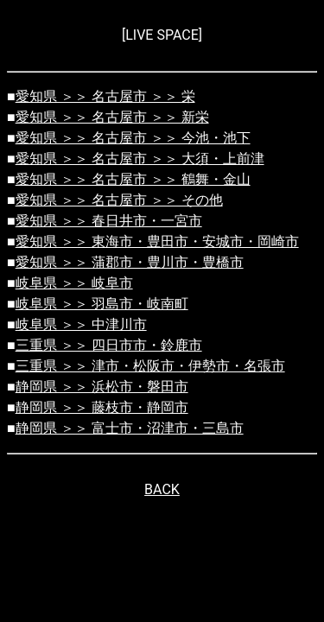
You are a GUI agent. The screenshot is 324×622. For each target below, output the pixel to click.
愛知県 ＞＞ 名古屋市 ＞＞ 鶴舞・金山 (133, 179)
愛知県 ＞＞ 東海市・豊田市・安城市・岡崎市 (157, 241)
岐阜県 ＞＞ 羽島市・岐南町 (102, 303)
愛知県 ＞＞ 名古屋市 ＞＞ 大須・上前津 (140, 158)
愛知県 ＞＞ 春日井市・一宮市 (109, 221)
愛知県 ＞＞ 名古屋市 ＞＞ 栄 (105, 96)
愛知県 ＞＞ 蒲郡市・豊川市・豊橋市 (130, 262)
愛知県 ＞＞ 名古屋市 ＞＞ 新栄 (112, 117)
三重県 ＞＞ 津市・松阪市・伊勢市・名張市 (150, 366)
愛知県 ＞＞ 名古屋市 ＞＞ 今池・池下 (133, 138)
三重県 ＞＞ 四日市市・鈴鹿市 (109, 345)
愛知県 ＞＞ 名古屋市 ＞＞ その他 (119, 200)
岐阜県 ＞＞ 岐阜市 (74, 283)
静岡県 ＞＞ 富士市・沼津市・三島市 (130, 428)
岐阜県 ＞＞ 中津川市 (81, 324)
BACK (162, 489)
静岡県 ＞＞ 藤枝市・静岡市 (102, 407)
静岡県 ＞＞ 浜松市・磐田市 (102, 386)
